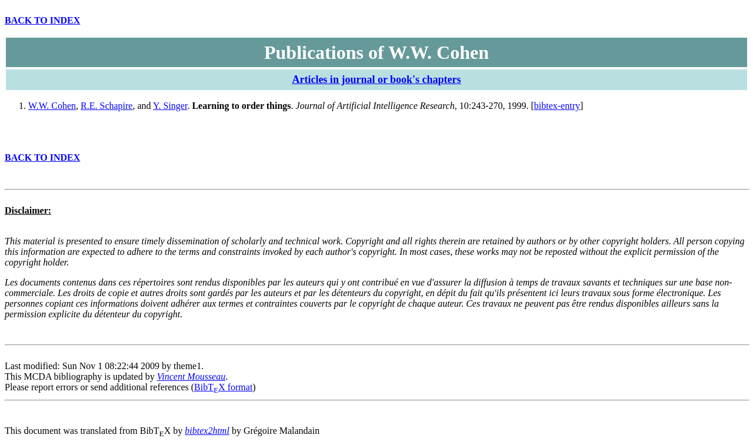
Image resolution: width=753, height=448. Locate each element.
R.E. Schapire (106, 106)
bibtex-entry (557, 106)
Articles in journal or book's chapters (376, 79)
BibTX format (223, 387)
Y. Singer (170, 106)
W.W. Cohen (52, 106)
